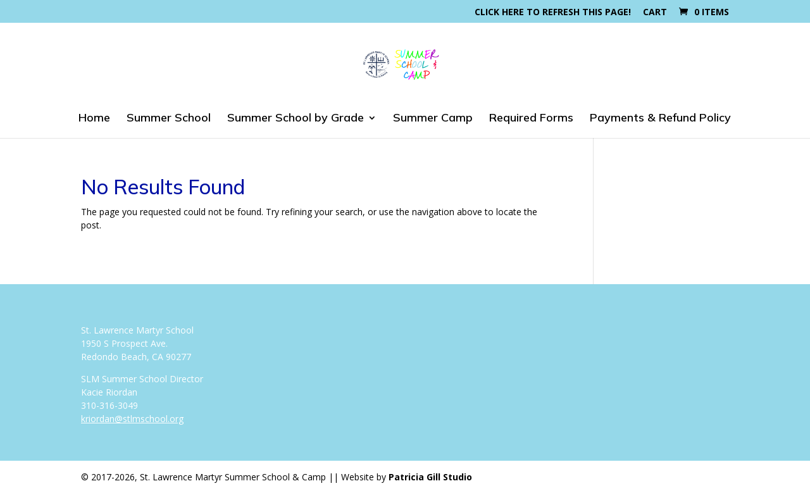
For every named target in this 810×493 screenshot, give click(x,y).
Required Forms (531, 119)
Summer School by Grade (295, 119)
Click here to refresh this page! (553, 13)
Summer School (169, 119)
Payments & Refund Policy (660, 119)
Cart (655, 13)
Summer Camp (433, 119)
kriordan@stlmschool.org (132, 419)
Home (94, 119)
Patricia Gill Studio (430, 477)
